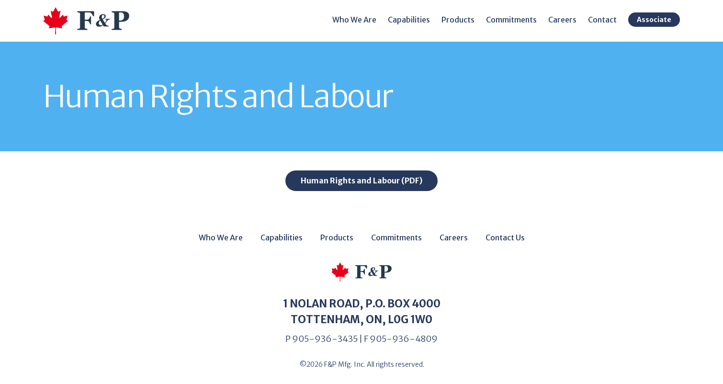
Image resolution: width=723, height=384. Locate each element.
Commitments (511, 19)
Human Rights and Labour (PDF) (361, 180)
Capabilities (409, 19)
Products (457, 19)
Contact (602, 19)
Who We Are (354, 19)
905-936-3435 (325, 338)
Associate (654, 19)
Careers (562, 19)
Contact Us (505, 237)
